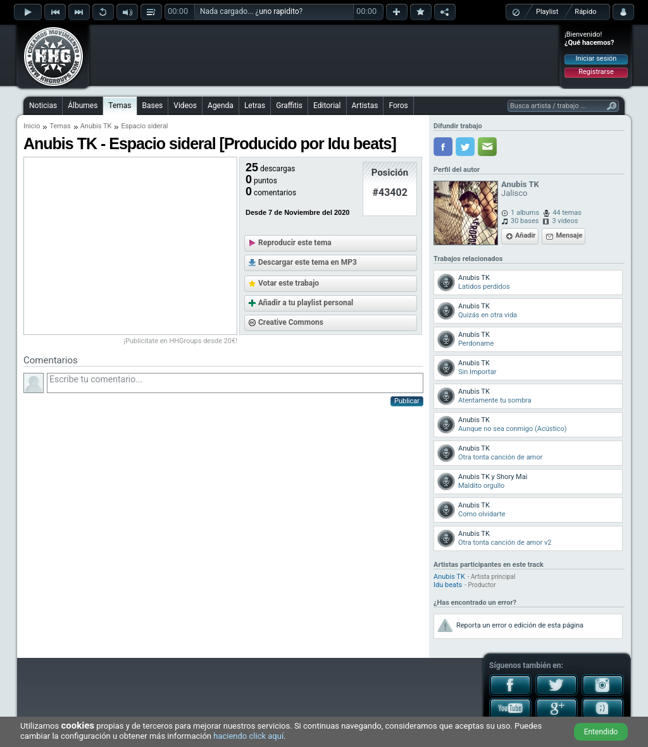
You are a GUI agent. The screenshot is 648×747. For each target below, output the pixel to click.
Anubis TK (96, 126)
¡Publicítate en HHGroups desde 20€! (180, 341)
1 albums (525, 213)
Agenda (221, 105)
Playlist (547, 12)
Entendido (601, 731)
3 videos (565, 221)
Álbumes (82, 105)
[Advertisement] (324, 55)
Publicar (407, 401)
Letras (254, 105)
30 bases (525, 221)
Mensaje (569, 235)
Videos (185, 105)
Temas (119, 105)
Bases (152, 105)
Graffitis (289, 105)
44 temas (567, 213)
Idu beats (447, 585)
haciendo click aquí (248, 736)
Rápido (585, 12)
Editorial (326, 105)
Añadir (525, 235)
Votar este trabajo (288, 283)
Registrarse (595, 72)
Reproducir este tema (295, 242)
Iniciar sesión (596, 58)
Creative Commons (290, 322)
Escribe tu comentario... (235, 383)
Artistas (365, 105)
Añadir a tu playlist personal (305, 302)
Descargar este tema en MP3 (307, 262)
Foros (398, 105)
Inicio (31, 126)
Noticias (43, 105)
